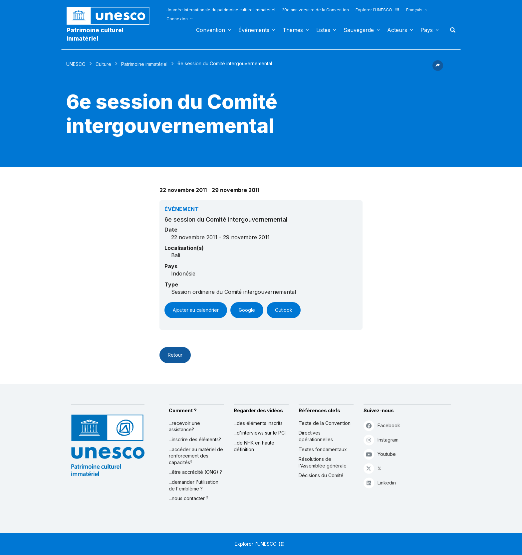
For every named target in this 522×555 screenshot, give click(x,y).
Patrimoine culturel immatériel (95, 34)
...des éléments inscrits (258, 423)
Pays (426, 30)
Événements (253, 30)
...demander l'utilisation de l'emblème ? (193, 485)
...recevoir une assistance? (184, 426)
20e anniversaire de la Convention (315, 9)
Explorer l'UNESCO (377, 9)
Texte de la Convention (325, 423)
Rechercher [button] (450, 30)
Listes (323, 30)
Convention (210, 30)
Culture (103, 64)
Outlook (283, 310)
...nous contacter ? (188, 498)
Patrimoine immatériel (144, 64)
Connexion (177, 18)
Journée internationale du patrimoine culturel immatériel (220, 9)
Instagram (381, 440)
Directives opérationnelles (316, 436)
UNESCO (76, 64)
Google (247, 310)
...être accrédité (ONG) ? (195, 472)
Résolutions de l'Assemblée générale (323, 462)
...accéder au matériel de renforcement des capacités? (196, 456)
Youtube (380, 454)
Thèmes (293, 30)
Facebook (382, 425)
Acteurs (397, 30)
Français (414, 9)
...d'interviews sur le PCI (260, 433)
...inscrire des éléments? (195, 439)
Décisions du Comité (321, 475)
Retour (175, 355)
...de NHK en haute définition (254, 446)
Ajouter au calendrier (196, 310)
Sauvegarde (359, 30)
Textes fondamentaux (323, 449)
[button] (437, 69)
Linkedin (380, 482)
